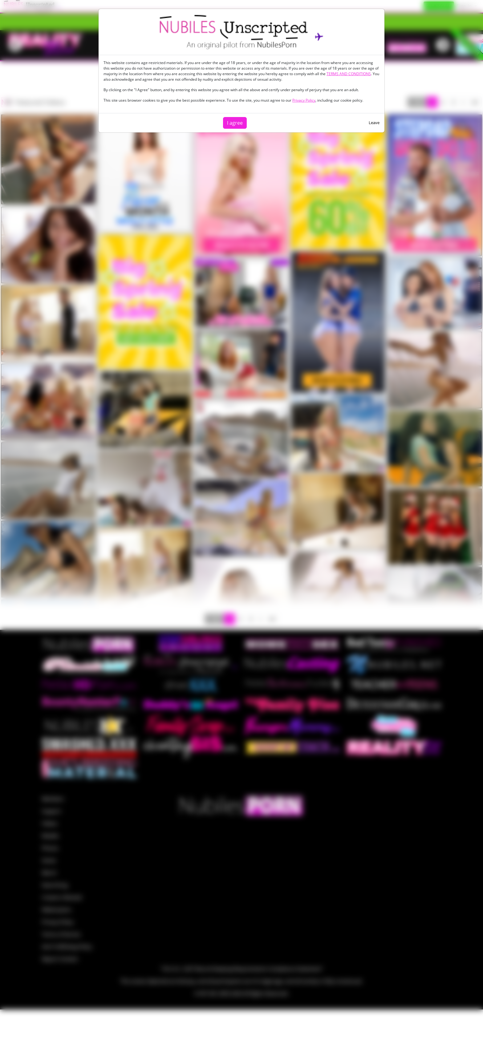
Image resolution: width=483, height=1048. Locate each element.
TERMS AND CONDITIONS (349, 73)
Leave (374, 122)
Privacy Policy (303, 100)
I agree (235, 122)
